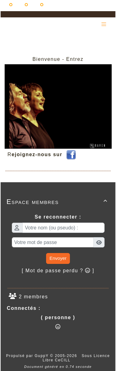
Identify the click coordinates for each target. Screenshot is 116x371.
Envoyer (58, 258)
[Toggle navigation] (103, 24)
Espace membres (58, 202)
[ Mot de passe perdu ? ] (58, 270)
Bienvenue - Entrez (58, 59)
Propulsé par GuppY (28, 356)
